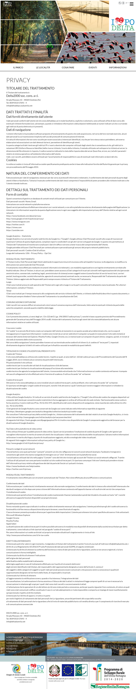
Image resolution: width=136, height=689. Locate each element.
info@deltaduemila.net (89, 660)
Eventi (93, 67)
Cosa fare (68, 67)
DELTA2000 (51, 658)
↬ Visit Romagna (14, 640)
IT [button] (126, 3)
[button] (119, 2)
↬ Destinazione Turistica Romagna (24, 637)
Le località (43, 67)
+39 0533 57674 (71, 660)
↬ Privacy (11, 651)
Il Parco (18, 67)
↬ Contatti (12, 646)
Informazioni (118, 67)
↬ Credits (11, 649)
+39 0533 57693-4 (56, 660)
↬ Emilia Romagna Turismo (20, 643)
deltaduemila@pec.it (108, 660)
